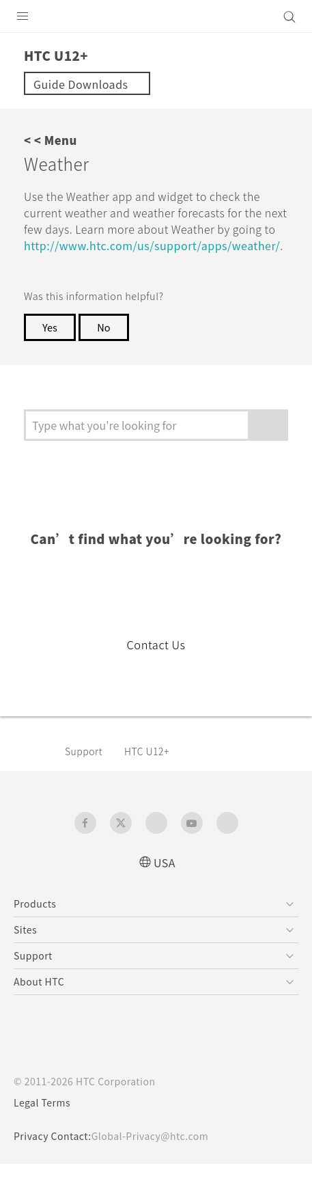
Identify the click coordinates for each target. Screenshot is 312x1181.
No (106, 344)
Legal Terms (45, 1119)
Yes (50, 344)
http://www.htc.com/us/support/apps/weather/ (157, 261)
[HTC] (156, 16)
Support (86, 767)
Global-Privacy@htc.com (159, 1153)
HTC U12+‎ (153, 767)
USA (164, 878)
